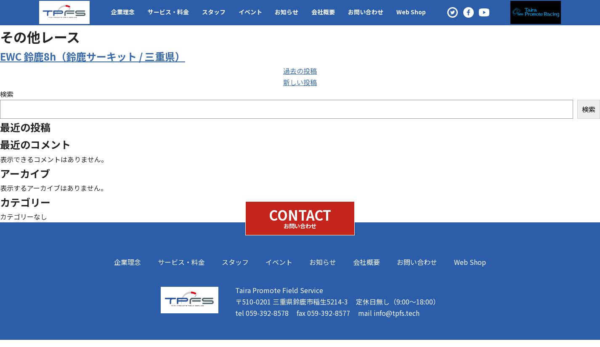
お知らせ (286, 12)
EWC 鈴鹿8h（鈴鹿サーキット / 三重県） (92, 56)
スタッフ (214, 12)
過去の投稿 (300, 71)
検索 (6, 94)
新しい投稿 (300, 82)
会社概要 (323, 12)
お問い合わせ (365, 12)
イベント (250, 12)
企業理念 (123, 12)
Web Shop (411, 12)
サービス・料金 (168, 12)
